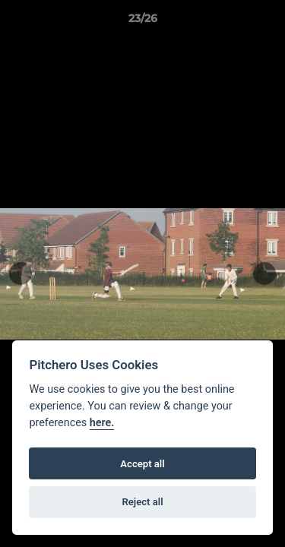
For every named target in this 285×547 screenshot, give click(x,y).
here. (102, 422)
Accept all (142, 464)
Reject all (142, 501)
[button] (267, 22)
